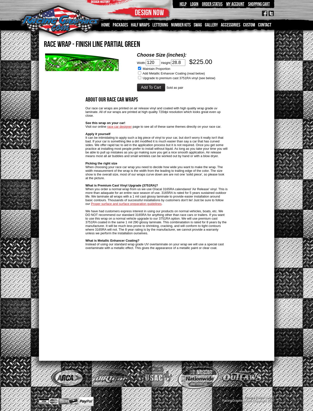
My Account (235, 4)
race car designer (119, 126)
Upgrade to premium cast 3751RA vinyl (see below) (179, 78)
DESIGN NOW (149, 12)
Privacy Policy (254, 397)
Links (270, 397)
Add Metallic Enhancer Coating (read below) (173, 73)
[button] (151, 87)
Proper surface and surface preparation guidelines (126, 204)
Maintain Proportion (156, 69)
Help (183, 4)
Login (194, 4)
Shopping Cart (259, 4)
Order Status (212, 4)
